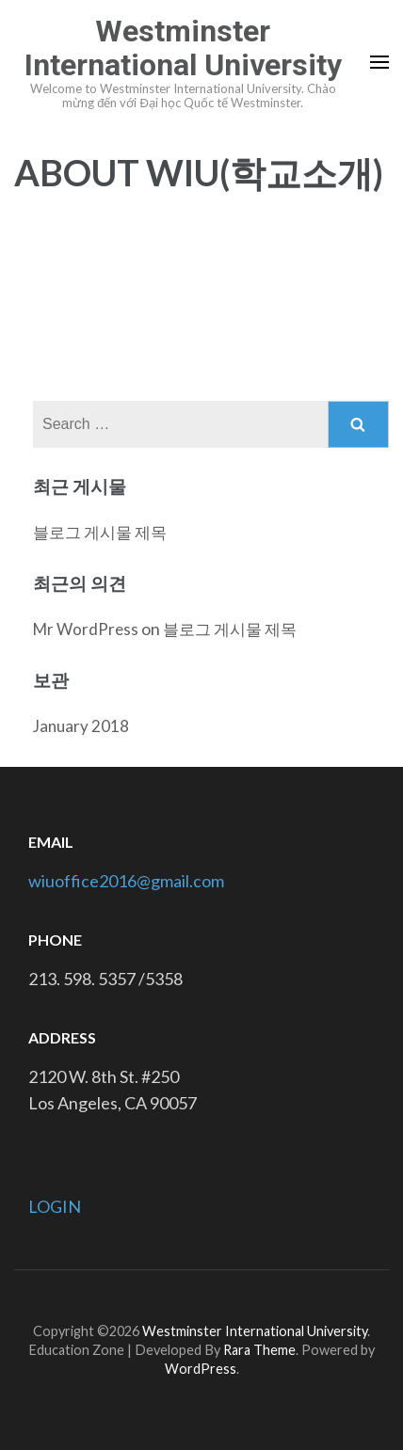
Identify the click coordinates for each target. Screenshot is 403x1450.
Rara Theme (259, 1350)
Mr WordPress (85, 629)
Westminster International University (183, 48)
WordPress (200, 1369)
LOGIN (54, 1206)
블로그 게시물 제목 (100, 532)
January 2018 (81, 726)
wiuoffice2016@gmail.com (126, 880)
